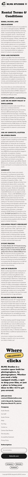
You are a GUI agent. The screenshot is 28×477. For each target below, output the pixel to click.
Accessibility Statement (7, 437)
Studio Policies (5, 417)
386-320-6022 (6, 396)
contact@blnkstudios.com (11, 398)
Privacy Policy (5, 440)
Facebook (14, 467)
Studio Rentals (5, 410)
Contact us (4, 427)
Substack (19, 464)
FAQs (2, 420)
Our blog (3, 424)
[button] (25, 4)
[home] (12, 4)
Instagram (9, 464)
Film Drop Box (5, 433)
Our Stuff (3, 414)
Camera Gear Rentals (7, 430)
